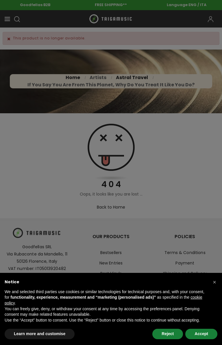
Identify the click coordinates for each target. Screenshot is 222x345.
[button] (214, 282)
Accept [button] (201, 333)
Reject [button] (168, 333)
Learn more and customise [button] (39, 333)
